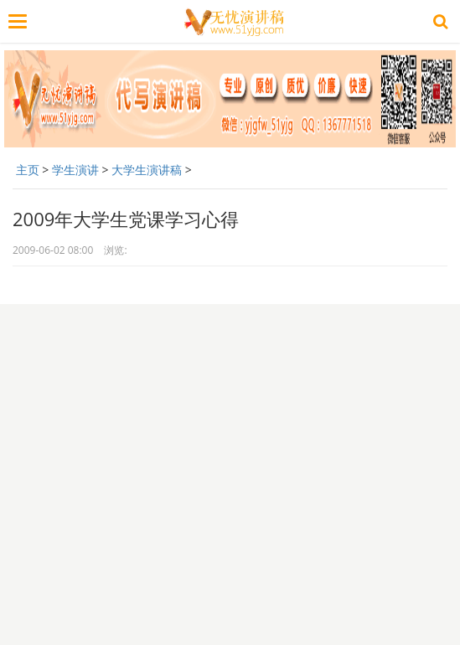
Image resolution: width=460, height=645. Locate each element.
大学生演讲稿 (146, 170)
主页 (27, 170)
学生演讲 (75, 170)
